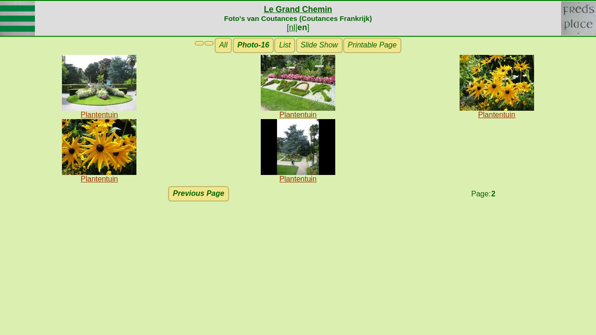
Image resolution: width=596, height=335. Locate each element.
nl (292, 27)
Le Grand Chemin (298, 9)
